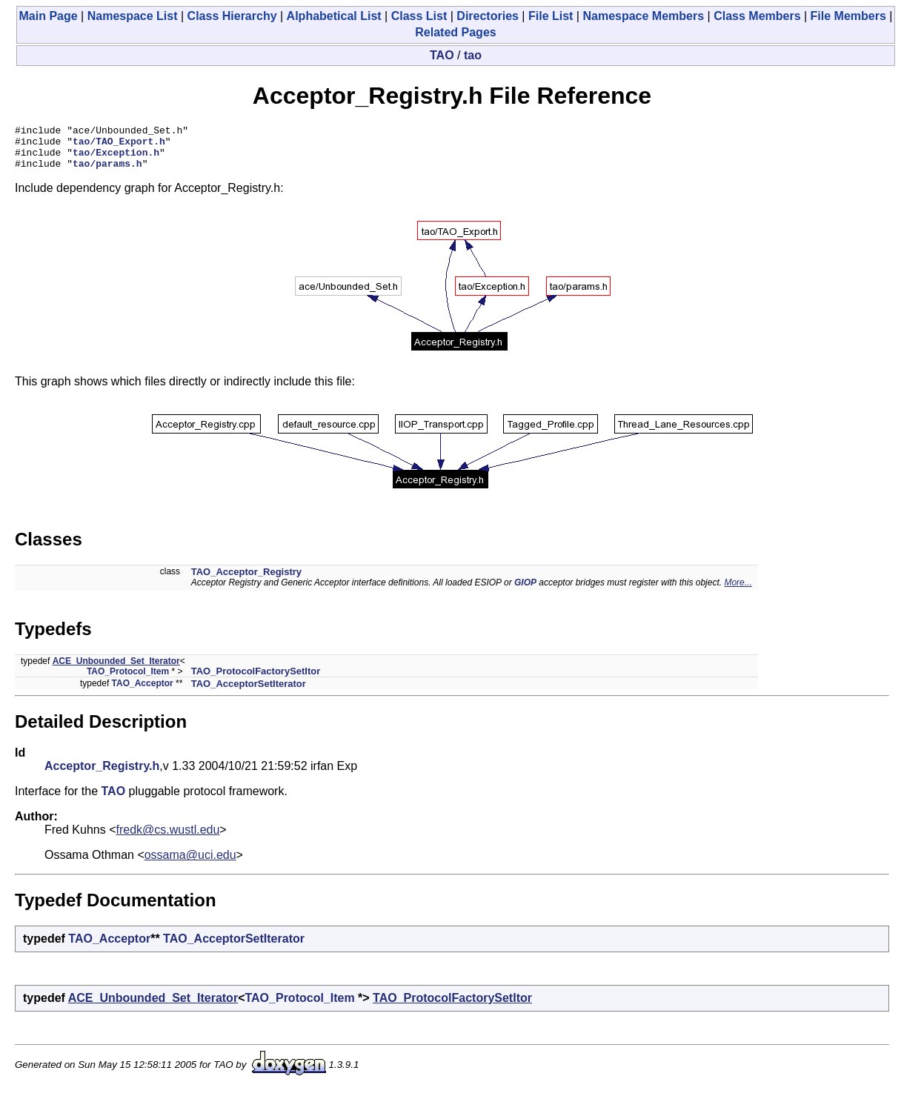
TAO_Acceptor (142, 692)
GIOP (525, 591)
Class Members (757, 16)
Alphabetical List (334, 16)
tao (473, 55)
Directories (487, 16)
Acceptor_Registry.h (101, 774)
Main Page (48, 16)
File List (550, 16)
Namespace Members (643, 16)
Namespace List (132, 16)
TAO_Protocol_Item (128, 680)
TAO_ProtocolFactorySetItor (256, 679)
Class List (419, 16)
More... (737, 591)
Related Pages (455, 32)
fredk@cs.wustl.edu (168, 838)
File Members (848, 16)
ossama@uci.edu (190, 863)
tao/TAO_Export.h (119, 145)
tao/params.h (107, 172)
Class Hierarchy (232, 16)
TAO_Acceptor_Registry (246, 580)
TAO (442, 55)
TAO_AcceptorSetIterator (248, 692)
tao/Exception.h (116, 158)
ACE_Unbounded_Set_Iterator (116, 670)
